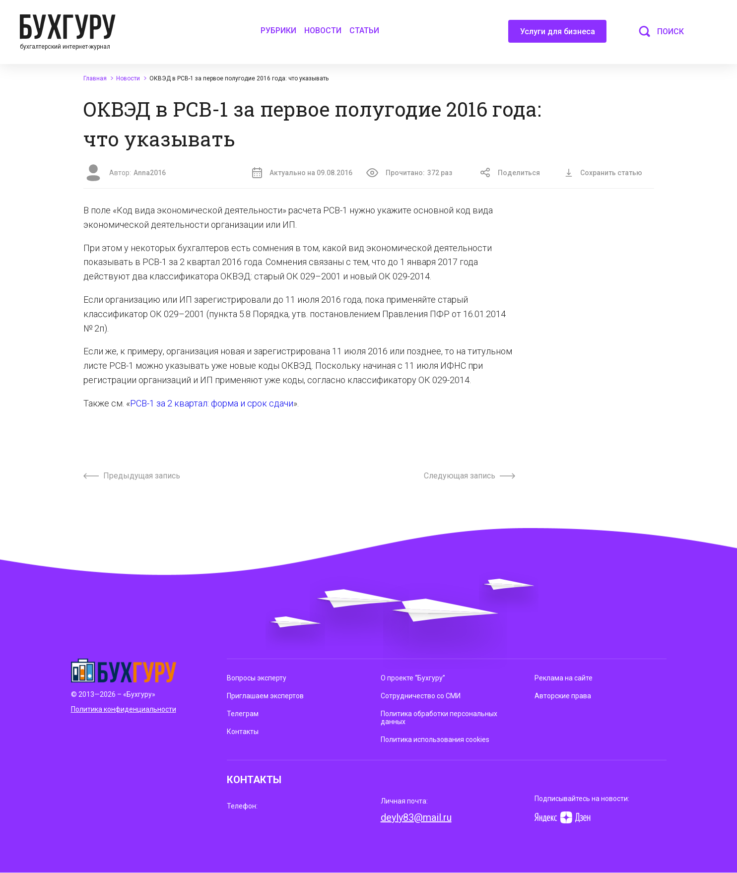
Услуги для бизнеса (557, 35)
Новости (322, 30)
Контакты (243, 732)
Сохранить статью (603, 173)
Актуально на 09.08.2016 (302, 172)
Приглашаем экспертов (265, 696)
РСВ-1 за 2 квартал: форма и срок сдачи (211, 403)
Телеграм (243, 714)
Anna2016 (150, 173)
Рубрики (278, 30)
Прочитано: (409, 173)
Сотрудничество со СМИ (421, 696)
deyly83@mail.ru (416, 817)
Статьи (364, 30)
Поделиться (510, 173)
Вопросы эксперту (256, 678)
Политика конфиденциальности (123, 709)
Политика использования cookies (435, 739)
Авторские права (563, 696)
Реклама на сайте (564, 678)
